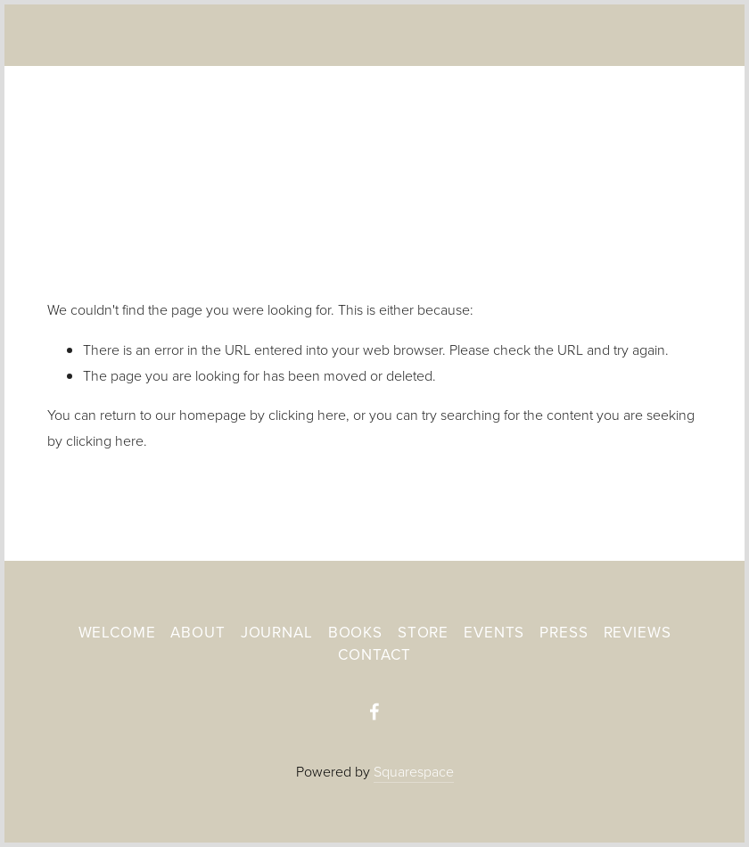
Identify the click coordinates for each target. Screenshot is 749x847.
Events (494, 632)
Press (563, 632)
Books (355, 632)
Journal (277, 632)
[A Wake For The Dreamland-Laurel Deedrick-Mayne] (374, 711)
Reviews (637, 632)
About (197, 632)
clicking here (307, 414)
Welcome (117, 632)
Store (423, 632)
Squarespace (414, 771)
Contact (374, 654)
